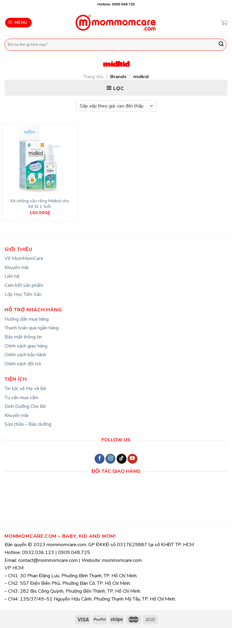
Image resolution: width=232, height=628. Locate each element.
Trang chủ (93, 76)
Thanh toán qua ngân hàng (32, 328)
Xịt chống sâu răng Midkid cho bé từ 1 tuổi (39, 203)
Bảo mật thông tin (23, 337)
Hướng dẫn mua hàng (27, 319)
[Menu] (18, 23)
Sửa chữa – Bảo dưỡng (28, 424)
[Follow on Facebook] (100, 459)
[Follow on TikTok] (122, 459)
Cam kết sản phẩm (24, 285)
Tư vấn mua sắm (21, 397)
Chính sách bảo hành (25, 354)
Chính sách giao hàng (26, 346)
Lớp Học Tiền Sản (23, 294)
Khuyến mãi (16, 267)
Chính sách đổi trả (23, 363)
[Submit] (221, 45)
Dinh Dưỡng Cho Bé (25, 406)
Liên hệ (12, 276)
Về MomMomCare (24, 258)
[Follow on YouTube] (132, 459)
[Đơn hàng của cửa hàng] (116, 106)
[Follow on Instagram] (110, 459)
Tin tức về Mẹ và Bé (25, 388)
